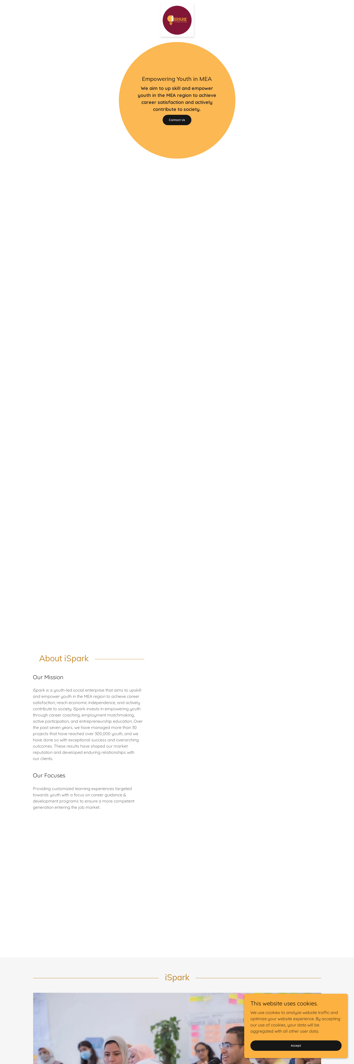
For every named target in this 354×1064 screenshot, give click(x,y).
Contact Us (177, 120)
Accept (296, 1045)
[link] (177, 6)
